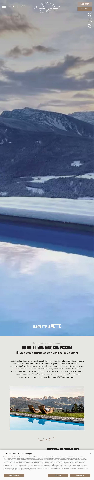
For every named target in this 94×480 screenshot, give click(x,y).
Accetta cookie (80, 475)
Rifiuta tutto (58, 475)
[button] (90, 453)
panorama (61, 374)
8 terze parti (10, 456)
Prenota (85, 9)
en (25, 6)
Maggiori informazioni (14, 475)
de (21, 6)
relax (16, 369)
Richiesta (85, 4)
